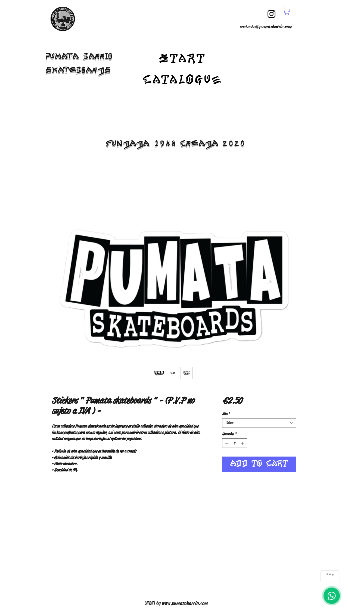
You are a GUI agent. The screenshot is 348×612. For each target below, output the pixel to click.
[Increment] (243, 443)
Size (226, 414)
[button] (287, 11)
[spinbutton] (234, 443)
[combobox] (259, 422)
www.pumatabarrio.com (185, 603)
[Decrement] (226, 443)
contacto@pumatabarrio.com (266, 27)
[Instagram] (271, 14)
